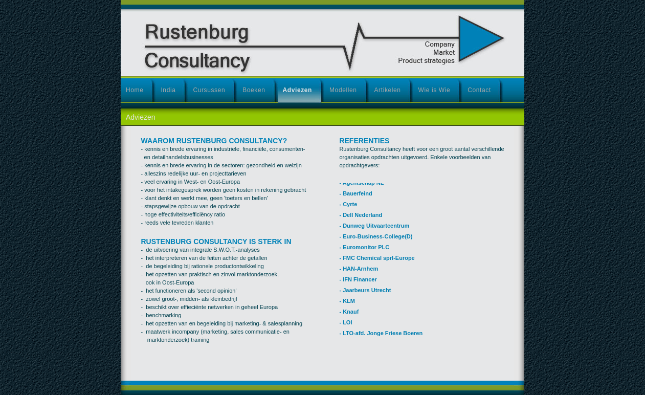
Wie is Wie (434, 90)
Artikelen (387, 90)
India (168, 90)
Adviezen (297, 90)
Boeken (253, 90)
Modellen (343, 90)
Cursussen (209, 90)
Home (134, 90)
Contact (479, 90)
